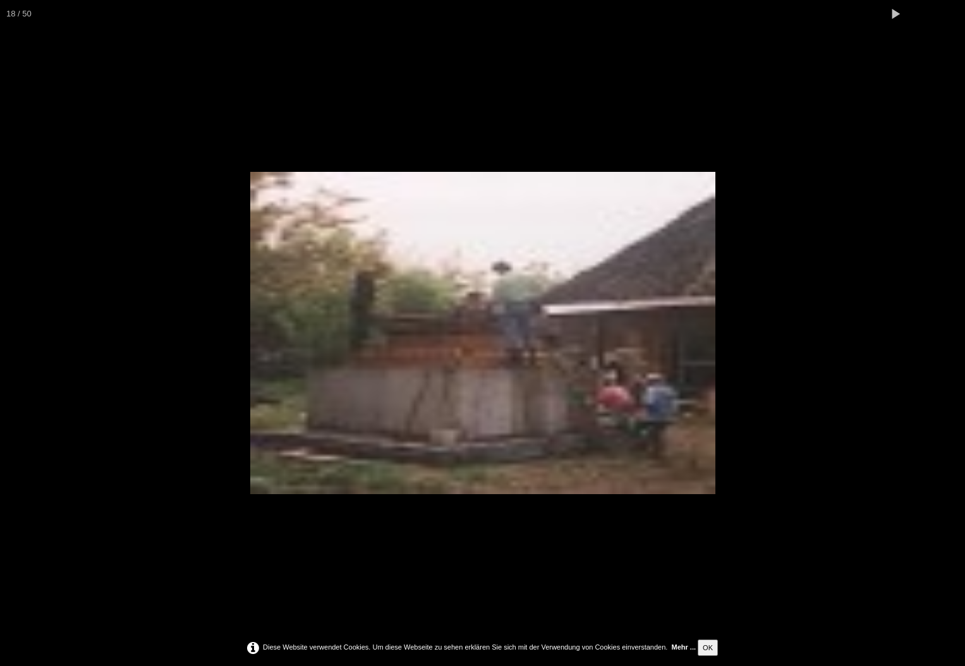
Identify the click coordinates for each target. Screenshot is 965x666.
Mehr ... (684, 647)
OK (708, 647)
